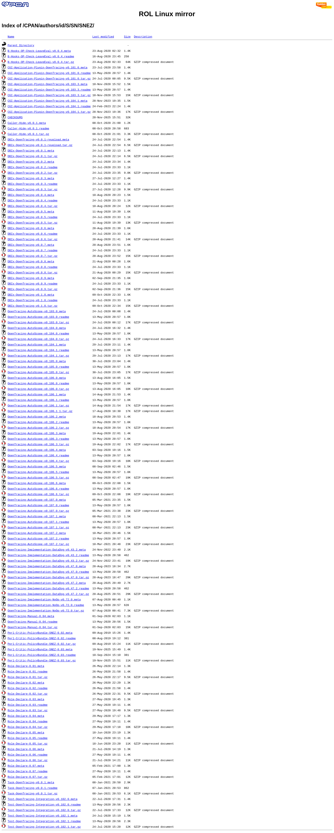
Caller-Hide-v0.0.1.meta (27, 123)
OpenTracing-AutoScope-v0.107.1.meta (37, 516)
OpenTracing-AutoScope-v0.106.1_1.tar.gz (40, 411)
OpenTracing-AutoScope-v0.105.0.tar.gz (38, 372)
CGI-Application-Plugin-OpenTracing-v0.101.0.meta (47, 67)
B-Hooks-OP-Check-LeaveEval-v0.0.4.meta (39, 51)
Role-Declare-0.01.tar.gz (28, 677)
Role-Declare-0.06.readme (28, 754)
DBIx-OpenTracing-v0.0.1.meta (31, 150)
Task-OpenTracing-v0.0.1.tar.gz (33, 793)
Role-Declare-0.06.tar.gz (28, 760)
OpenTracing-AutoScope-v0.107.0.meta (37, 500)
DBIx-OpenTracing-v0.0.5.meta (31, 211)
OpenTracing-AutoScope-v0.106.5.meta (37, 466)
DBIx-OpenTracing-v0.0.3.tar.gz (33, 189)
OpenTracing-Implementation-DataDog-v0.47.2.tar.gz (48, 594)
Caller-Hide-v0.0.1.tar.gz (28, 134)
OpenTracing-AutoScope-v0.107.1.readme (38, 522)
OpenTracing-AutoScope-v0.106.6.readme (38, 488)
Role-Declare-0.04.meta (26, 716)
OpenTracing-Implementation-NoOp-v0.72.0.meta (44, 599)
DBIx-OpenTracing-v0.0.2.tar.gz (33, 173)
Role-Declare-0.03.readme (28, 705)
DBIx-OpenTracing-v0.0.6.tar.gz (33, 239)
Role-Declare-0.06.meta (26, 749)
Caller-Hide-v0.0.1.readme (28, 128)
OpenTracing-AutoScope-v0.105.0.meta (37, 361)
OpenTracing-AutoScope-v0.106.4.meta (37, 450)
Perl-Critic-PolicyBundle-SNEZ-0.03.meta (40, 649)
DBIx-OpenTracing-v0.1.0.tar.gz (33, 306)
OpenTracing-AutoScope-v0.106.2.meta (37, 416)
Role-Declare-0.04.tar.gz (28, 727)
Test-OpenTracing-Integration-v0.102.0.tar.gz (44, 810)
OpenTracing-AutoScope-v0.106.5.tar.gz (38, 477)
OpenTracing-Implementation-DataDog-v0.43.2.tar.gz (48, 561)
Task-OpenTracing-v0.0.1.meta (31, 782)
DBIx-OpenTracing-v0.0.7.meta (31, 245)
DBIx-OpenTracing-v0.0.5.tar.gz (33, 222)
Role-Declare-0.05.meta (26, 732)
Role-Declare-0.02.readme (28, 688)
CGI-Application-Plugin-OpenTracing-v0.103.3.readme (49, 89)
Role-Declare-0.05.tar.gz (28, 743)
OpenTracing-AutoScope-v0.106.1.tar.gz (38, 405)
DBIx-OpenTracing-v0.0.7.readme (33, 250)
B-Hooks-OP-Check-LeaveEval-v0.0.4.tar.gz (41, 62)
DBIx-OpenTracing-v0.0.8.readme (33, 267)
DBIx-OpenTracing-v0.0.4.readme (33, 200)
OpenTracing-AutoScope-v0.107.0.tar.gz (38, 511)
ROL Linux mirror (167, 14)
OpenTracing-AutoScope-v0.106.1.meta (37, 394)
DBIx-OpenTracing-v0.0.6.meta (31, 228)
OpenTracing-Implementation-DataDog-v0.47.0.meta (47, 566)
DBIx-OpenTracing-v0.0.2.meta (31, 161)
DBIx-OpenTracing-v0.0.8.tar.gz (33, 272)
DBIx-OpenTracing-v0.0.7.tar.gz (33, 256)
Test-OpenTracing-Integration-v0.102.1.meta (43, 815)
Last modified (103, 36)
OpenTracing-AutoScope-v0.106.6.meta (37, 483)
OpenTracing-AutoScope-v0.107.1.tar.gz (38, 527)
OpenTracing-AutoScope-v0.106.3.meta (37, 433)
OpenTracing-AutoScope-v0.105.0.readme (38, 367)
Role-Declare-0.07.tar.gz (28, 777)
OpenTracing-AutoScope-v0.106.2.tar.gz (38, 428)
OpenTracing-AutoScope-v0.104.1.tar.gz (38, 355)
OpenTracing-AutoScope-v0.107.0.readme (38, 505)
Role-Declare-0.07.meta (26, 766)
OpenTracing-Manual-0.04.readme (33, 621)
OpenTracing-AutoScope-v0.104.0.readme (38, 333)
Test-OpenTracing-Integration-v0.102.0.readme (44, 804)
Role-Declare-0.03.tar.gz (28, 710)
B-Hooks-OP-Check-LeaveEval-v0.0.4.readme (41, 56)
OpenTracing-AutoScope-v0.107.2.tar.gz (38, 544)
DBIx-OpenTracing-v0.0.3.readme (33, 184)
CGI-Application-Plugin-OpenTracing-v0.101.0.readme (49, 73)
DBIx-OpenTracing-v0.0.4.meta (31, 195)
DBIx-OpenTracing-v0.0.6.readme (33, 234)
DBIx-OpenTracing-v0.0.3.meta (31, 178)
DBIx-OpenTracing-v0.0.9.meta (31, 278)
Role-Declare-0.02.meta (26, 682)
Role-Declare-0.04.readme (28, 721)
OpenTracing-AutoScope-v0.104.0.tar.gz (38, 339)
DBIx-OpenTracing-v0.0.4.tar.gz (33, 206)
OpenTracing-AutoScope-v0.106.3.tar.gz (38, 444)
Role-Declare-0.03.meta (26, 699)
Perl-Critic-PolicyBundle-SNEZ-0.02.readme (42, 638)
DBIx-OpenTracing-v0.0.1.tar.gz (33, 156)
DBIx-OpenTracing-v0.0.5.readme (33, 217)
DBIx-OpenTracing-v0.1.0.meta (31, 294)
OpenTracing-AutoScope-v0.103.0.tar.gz (38, 322)
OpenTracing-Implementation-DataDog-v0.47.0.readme (48, 572)
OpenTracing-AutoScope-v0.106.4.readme (38, 455)
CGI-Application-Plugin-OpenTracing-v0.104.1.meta (47, 101)
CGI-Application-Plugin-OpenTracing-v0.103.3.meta (47, 84)
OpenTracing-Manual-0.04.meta (31, 616)
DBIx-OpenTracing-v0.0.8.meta (31, 261)
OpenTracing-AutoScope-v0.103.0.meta (37, 311)
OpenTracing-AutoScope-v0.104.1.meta (37, 344)
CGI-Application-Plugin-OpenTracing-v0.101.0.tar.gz (49, 78)
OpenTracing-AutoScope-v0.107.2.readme (38, 538)
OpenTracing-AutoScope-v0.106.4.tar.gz (38, 461)
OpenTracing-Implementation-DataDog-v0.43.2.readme (48, 555)
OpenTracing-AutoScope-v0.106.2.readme (38, 422)
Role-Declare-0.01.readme (28, 671)
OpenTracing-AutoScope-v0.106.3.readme (38, 439)
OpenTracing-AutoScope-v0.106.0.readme (38, 383)
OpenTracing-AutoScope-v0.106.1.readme (38, 400)
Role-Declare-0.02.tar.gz (28, 694)
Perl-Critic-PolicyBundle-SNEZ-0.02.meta (40, 633)
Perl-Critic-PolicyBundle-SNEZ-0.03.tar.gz (42, 660)
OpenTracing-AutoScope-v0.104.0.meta (37, 328)
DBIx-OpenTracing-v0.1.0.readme (33, 300)
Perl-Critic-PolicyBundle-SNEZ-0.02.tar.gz (42, 644)
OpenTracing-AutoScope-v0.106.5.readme (38, 472)
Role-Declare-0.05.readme (28, 738)
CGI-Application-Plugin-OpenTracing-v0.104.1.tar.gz (49, 112)
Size (127, 36)
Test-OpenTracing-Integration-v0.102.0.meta (43, 799)
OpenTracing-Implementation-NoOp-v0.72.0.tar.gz (46, 610)
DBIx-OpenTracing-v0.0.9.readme (33, 283)
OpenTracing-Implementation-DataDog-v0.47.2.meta (47, 583)
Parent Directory (21, 45)
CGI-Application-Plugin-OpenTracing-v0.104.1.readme (49, 106)
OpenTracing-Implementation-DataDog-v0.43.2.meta (47, 549)
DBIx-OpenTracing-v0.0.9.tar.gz (33, 289)
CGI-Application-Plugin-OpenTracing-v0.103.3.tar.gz (49, 95)
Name (11, 36)
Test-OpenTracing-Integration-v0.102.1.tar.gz (44, 827)
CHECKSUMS (15, 117)
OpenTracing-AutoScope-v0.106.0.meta (37, 378)
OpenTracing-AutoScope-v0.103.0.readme (38, 317)
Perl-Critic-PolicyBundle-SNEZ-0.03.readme (42, 655)
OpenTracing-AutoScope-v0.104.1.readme (38, 350)
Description (143, 36)
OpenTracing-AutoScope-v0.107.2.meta (37, 533)
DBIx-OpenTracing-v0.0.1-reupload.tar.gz (40, 145)
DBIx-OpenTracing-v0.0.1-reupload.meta (38, 139)
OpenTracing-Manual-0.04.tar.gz (33, 627)
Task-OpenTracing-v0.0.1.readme (33, 788)
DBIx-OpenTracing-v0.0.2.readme (33, 167)
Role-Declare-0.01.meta (26, 666)
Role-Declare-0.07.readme (28, 771)
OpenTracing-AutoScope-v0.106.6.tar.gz (38, 494)
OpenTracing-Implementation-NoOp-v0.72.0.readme (46, 605)
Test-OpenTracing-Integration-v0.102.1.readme (44, 821)
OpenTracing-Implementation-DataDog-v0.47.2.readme (48, 588)
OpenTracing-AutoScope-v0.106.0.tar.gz (38, 389)
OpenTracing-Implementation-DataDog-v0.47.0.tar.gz (48, 577)
